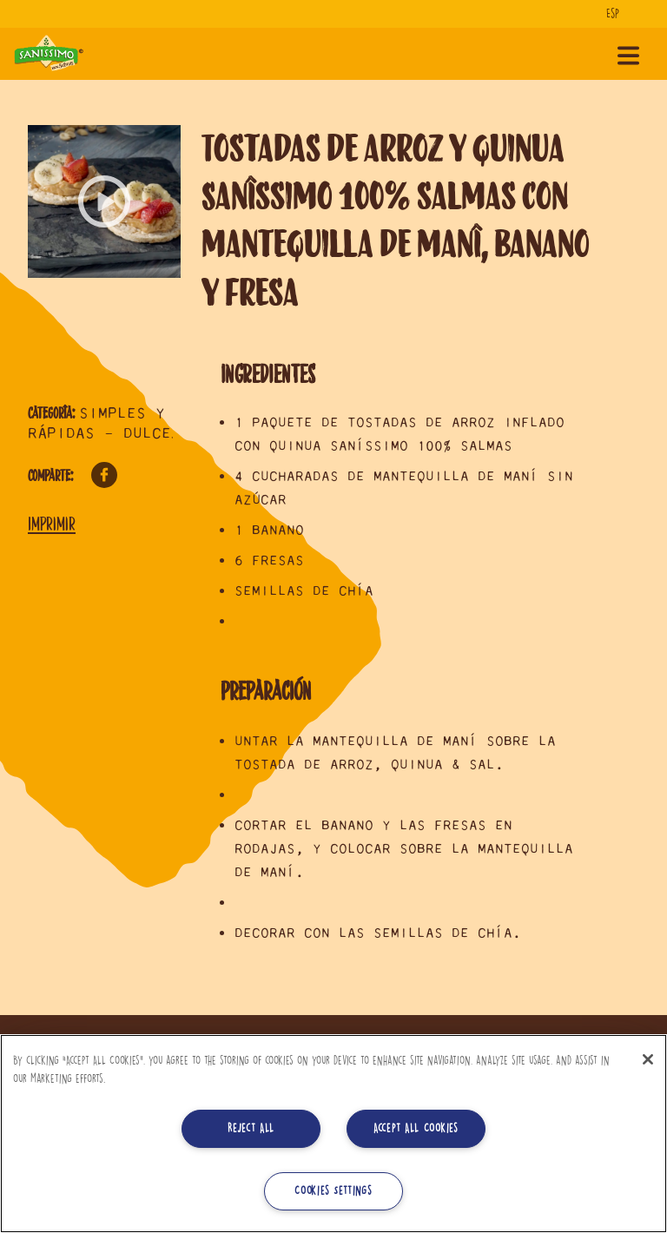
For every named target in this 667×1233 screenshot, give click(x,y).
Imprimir (52, 523)
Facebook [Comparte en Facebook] (104, 475)
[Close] (648, 1059)
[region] (333, 1133)
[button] (104, 201)
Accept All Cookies (416, 1128)
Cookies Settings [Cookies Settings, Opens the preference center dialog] (333, 1191)
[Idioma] (619, 14)
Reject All (251, 1128)
